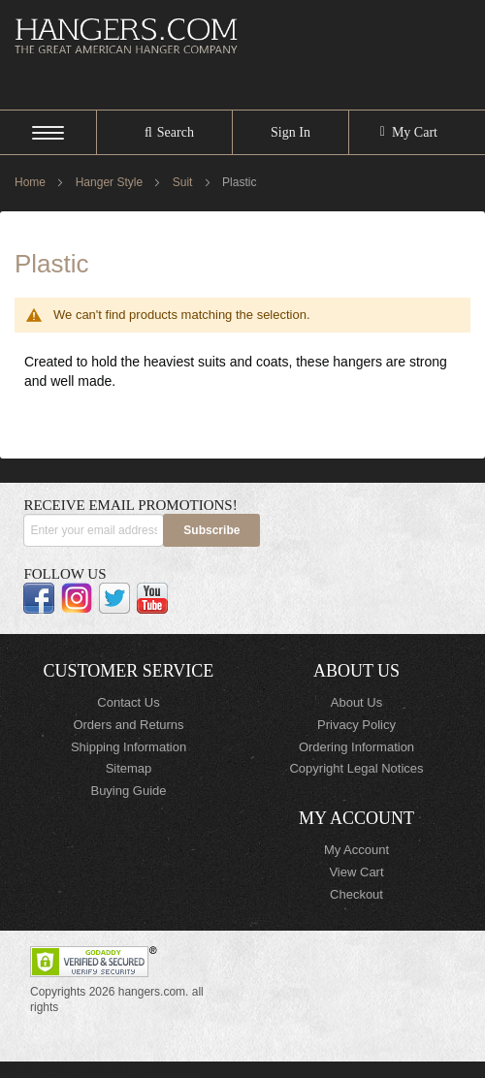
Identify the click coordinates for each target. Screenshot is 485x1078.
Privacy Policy (356, 724)
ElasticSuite (172, 1069)
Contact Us (128, 702)
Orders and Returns (128, 724)
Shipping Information (128, 747)
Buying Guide (128, 790)
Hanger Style (111, 182)
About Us (356, 702)
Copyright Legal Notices (356, 768)
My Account (356, 849)
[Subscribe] (211, 530)
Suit (184, 182)
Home (31, 182)
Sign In (290, 132)
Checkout (356, 894)
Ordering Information (356, 747)
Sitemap (129, 768)
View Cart (356, 872)
